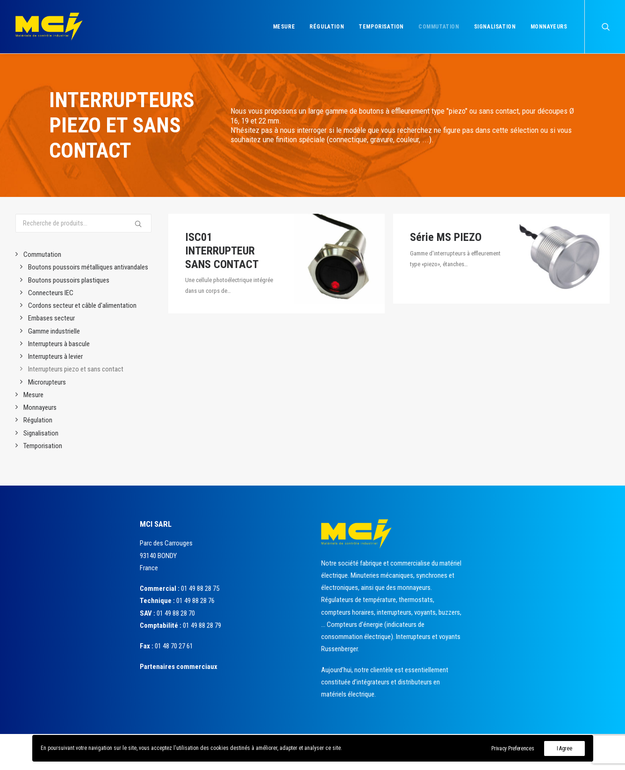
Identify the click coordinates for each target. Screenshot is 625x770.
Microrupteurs (47, 382)
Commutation (439, 26)
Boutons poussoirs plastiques (68, 280)
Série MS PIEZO (445, 237)
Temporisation (381, 26)
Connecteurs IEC (50, 293)
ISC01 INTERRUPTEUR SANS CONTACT (222, 251)
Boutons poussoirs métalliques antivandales (88, 267)
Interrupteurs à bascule (59, 344)
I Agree (564, 748)
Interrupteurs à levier (55, 356)
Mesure (284, 26)
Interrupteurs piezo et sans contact (75, 369)
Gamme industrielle (54, 331)
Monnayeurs (549, 26)
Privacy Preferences (512, 748)
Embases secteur (51, 318)
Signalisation (495, 26)
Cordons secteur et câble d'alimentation (82, 305)
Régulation (326, 26)
